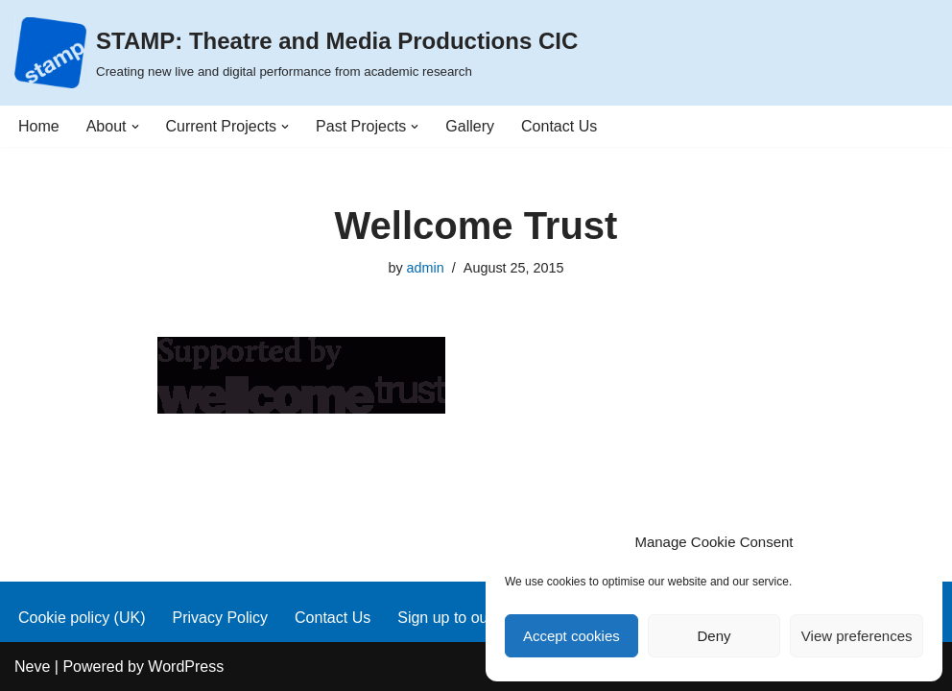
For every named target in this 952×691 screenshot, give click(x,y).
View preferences (857, 636)
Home (39, 126)
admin (425, 267)
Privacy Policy (220, 617)
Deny (713, 636)
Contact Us (559, 126)
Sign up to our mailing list (483, 617)
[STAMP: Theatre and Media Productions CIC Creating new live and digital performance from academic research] (296, 52)
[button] (135, 127)
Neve (32, 666)
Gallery (469, 126)
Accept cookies (571, 636)
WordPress (186, 666)
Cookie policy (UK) (81, 617)
